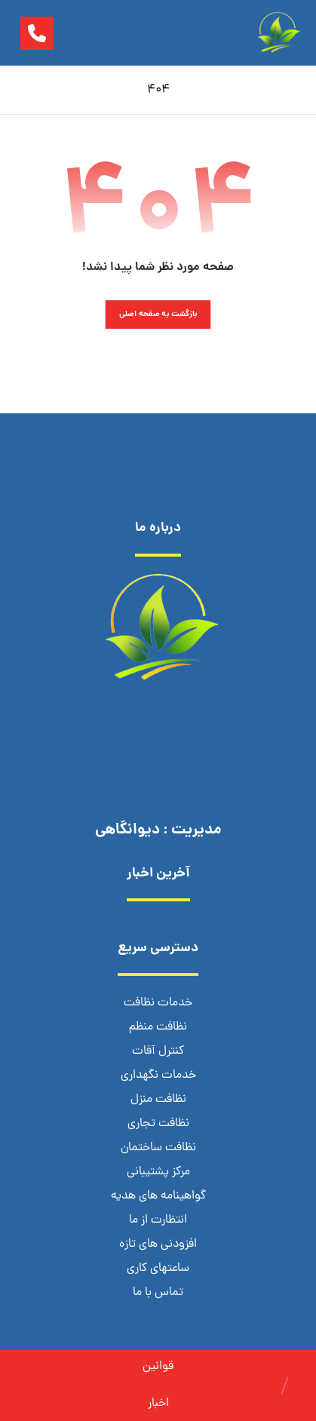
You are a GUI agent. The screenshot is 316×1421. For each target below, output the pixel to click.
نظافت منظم (158, 1027)
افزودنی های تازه (158, 1244)
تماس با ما (158, 1293)
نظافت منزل (158, 1100)
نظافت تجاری (158, 1124)
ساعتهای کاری (158, 1269)
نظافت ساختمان (158, 1148)
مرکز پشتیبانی (158, 1172)
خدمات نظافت (158, 1003)
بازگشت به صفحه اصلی (158, 314)
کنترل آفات (158, 1051)
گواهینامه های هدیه (158, 1196)
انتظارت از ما (158, 1220)
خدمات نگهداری (158, 1076)
